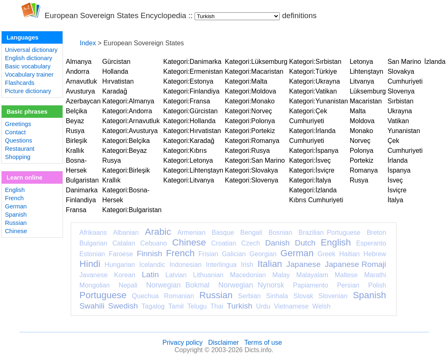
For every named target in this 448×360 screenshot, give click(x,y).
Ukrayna (400, 111)
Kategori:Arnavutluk (131, 120)
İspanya (399, 170)
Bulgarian (93, 243)
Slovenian (332, 295)
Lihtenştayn (366, 71)
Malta (358, 111)
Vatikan (398, 120)
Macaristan (366, 101)
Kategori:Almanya (128, 101)
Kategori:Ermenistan (193, 71)
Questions (18, 140)
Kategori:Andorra (127, 111)
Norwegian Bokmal (177, 285)
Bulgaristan (82, 180)
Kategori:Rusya (247, 150)
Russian (16, 223)
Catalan (123, 243)
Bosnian (280, 232)
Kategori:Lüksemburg (256, 61)
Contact (15, 132)
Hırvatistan (118, 81)
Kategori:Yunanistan (318, 101)
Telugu (197, 306)
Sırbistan (400, 101)
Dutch (305, 242)
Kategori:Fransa (186, 101)
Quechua (145, 295)
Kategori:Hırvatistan (192, 130)
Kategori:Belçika (126, 140)
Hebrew (374, 253)
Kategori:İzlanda (313, 190)
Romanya (364, 170)
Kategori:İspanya (314, 150)
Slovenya (401, 91)
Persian (348, 285)
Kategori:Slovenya (252, 180)
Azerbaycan (83, 101)
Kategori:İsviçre (311, 170)
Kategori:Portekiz (250, 130)
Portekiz (362, 160)
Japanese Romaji (355, 264)
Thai (216, 306)
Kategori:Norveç (248, 111)
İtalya (395, 199)
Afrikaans (93, 232)
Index (88, 43)
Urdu (263, 306)
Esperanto (371, 243)
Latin (150, 274)
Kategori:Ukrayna (314, 81)
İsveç (395, 180)
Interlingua (221, 264)
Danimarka (81, 190)
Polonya (362, 150)
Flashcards (20, 82)
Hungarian (119, 264)
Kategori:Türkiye (313, 71)
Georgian (263, 253)
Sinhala (277, 295)
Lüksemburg (368, 91)
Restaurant (20, 148)
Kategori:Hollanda (189, 120)
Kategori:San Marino (255, 160)
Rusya (359, 180)
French (14, 198)
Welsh (321, 306)
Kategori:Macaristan (254, 71)
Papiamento (310, 285)
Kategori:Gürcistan (190, 111)
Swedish (123, 306)
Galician (234, 253)
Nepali (127, 285)
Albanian (126, 232)
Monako (361, 130)
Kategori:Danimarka (192, 61)
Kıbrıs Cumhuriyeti (316, 199)
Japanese (303, 264)
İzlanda (435, 61)
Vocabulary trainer (29, 74)
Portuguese (103, 295)
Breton (376, 232)
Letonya (361, 61)
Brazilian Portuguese (330, 232)
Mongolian (94, 285)
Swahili (91, 306)
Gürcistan (116, 61)
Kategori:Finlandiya (191, 91)
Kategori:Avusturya (130, 130)
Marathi (375, 274)
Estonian (92, 253)
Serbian (249, 295)
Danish (277, 242)
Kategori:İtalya (310, 180)
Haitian (349, 253)
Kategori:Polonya (250, 120)
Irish (247, 264)
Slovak (303, 295)
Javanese (93, 274)
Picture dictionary (28, 91)
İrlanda (398, 160)
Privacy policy (182, 342)
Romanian (179, 295)
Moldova (362, 120)
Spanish (16, 214)
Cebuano (153, 243)
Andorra (77, 71)
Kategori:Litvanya (188, 180)
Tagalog (153, 306)
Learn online (24, 177)
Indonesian (185, 264)
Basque (223, 232)
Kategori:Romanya (252, 140)
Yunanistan (404, 130)
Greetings (18, 124)
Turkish (239, 306)
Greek (327, 253)
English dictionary (28, 58)
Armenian (191, 232)
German (16, 206)
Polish (377, 285)
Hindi (89, 264)
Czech (250, 243)
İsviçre (397, 190)
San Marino (404, 61)
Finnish (149, 253)
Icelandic (152, 264)
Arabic (158, 232)
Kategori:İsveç (310, 160)
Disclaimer (223, 342)
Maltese (345, 274)
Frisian (208, 253)
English (15, 190)
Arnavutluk (81, 81)
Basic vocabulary (28, 66)
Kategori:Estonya (188, 81)
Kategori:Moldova (250, 91)
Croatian (223, 243)
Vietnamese (291, 306)
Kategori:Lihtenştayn (193, 170)
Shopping (17, 157)
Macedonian (248, 274)
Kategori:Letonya (188, 160)
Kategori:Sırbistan (315, 61)
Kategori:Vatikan (313, 91)
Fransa (76, 209)
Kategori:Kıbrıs (185, 150)
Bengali (251, 232)
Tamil (175, 306)
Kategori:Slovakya (251, 170)
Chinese (16, 231)
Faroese (121, 253)
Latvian (176, 274)
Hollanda (115, 71)
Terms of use (263, 342)
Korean (124, 274)
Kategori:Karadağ (189, 140)
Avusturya (80, 91)
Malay (281, 274)
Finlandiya (81, 199)
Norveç (360, 140)
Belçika (76, 111)
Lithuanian (208, 274)
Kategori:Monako (250, 101)
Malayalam (312, 274)
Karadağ (115, 91)
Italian (270, 264)
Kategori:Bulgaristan (132, 209)
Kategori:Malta (246, 81)
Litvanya (362, 81)
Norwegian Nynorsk (251, 285)
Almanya (78, 61)
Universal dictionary (31, 50)
